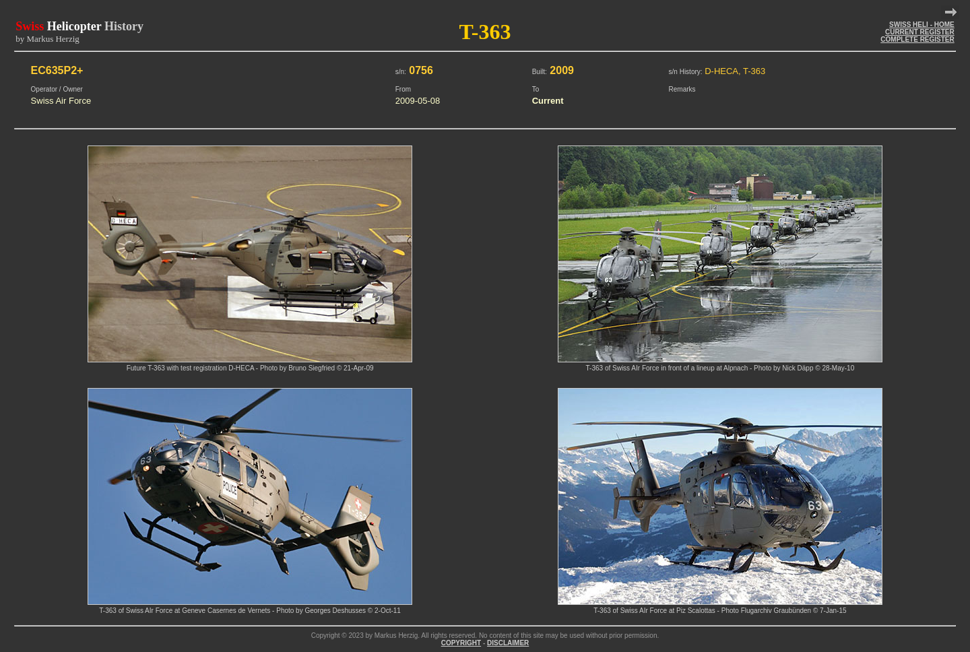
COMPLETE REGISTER (917, 39)
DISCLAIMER (508, 643)
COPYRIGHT (461, 643)
